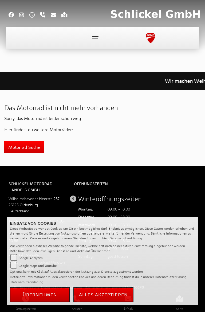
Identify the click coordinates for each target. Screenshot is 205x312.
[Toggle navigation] (95, 38)
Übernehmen (40, 294)
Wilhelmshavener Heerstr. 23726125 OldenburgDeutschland (34, 204)
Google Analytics (30, 258)
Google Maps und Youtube (37, 266)
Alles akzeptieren (103, 294)
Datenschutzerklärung (125, 238)
